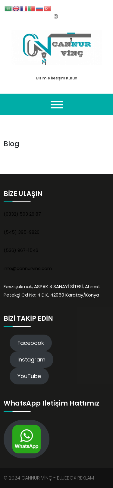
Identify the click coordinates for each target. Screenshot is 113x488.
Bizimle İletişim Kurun (56, 78)
